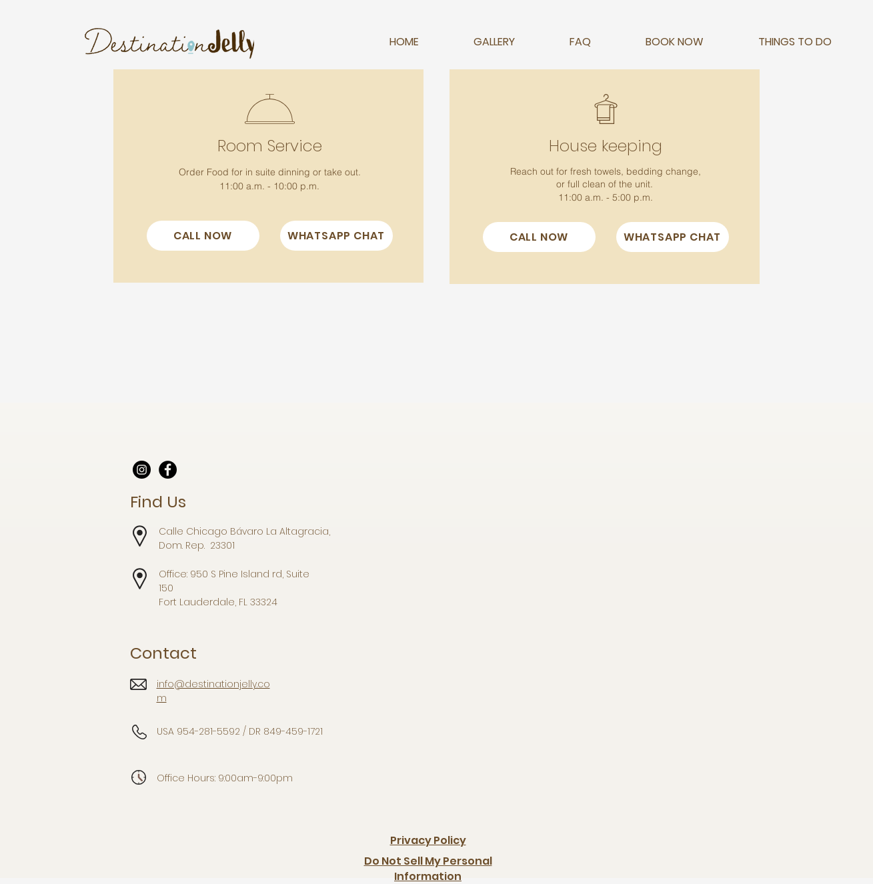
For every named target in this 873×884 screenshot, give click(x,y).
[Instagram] (142, 470)
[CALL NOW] (203, 236)
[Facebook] (168, 470)
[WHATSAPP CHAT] (336, 236)
